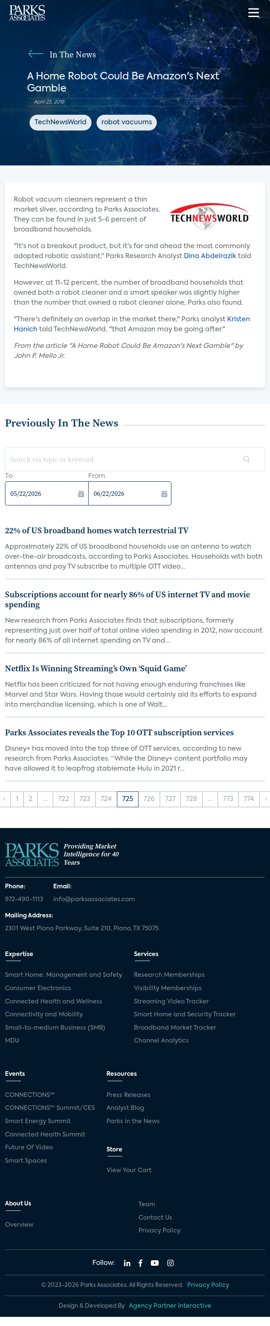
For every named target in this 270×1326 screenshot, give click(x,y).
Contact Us (155, 1218)
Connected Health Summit (45, 1135)
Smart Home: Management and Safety (63, 975)
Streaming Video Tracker (171, 1002)
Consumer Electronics (38, 988)
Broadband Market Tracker (175, 1028)
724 (106, 799)
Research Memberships (169, 975)
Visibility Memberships (168, 988)
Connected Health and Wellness (53, 1002)
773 (228, 799)
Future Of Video (29, 1148)
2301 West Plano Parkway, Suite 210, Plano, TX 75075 (82, 929)
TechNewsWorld (61, 122)
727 (170, 799)
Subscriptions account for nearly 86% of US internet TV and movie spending (127, 599)
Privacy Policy (160, 1231)
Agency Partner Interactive (170, 1306)
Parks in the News (133, 1121)
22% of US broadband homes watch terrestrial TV (96, 530)
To (8, 476)
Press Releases (129, 1095)
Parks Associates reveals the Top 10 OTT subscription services (119, 732)
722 (63, 799)
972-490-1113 (24, 899)
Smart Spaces (26, 1161)
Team (147, 1205)
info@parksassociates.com (94, 899)
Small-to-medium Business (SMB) (55, 1028)
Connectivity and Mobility (44, 1015)
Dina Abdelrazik (210, 256)
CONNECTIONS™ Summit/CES (50, 1108)
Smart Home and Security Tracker (185, 1015)
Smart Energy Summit (38, 1121)
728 (191, 799)
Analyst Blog (125, 1108)
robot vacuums (127, 122)
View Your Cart (129, 1170)
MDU (12, 1041)
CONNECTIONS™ (30, 1095)
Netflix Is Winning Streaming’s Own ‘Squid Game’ (96, 668)
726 (149, 799)
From (96, 476)
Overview (19, 1225)
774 (249, 799)
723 (84, 799)
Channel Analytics (161, 1041)
